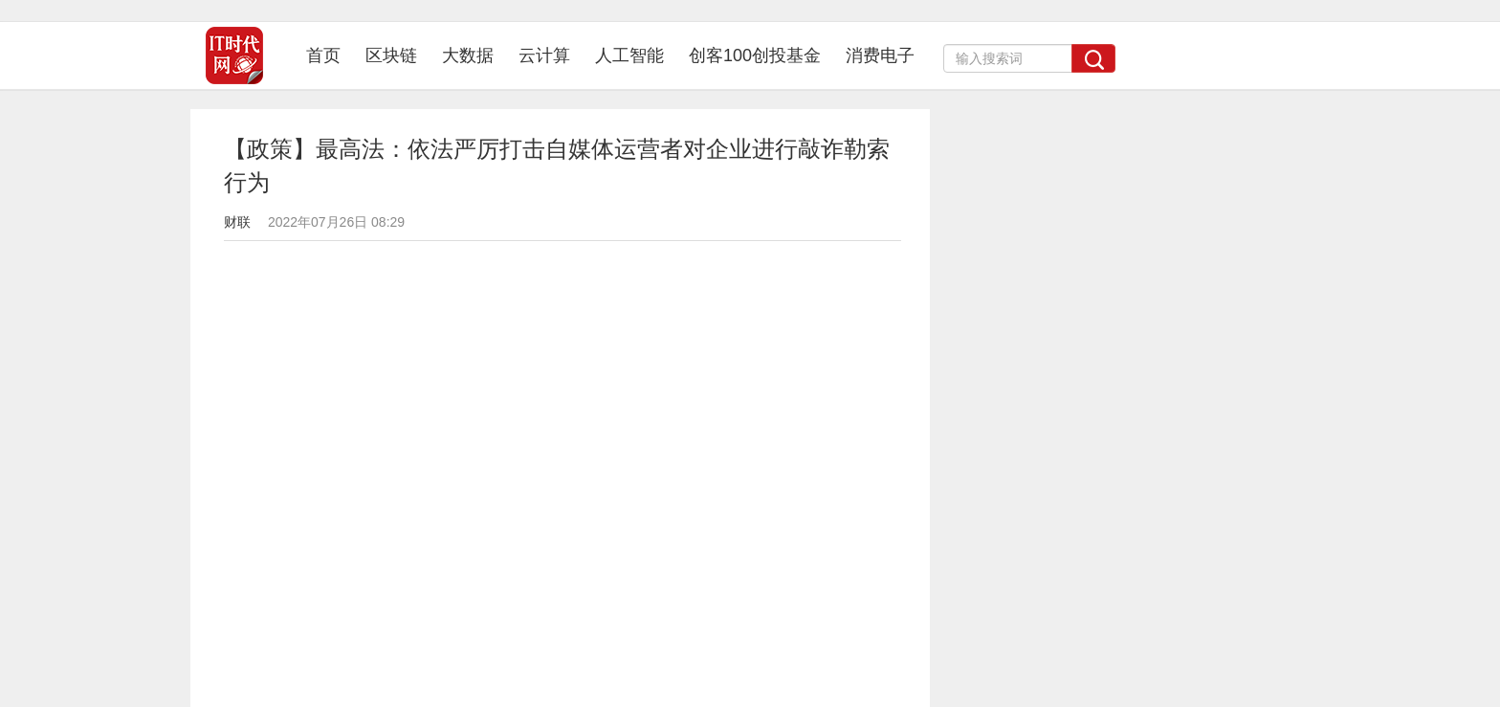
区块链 (391, 55)
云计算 (544, 55)
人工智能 (629, 55)
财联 (237, 222)
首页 (329, 55)
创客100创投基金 (755, 55)
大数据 (468, 55)
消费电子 (880, 55)
